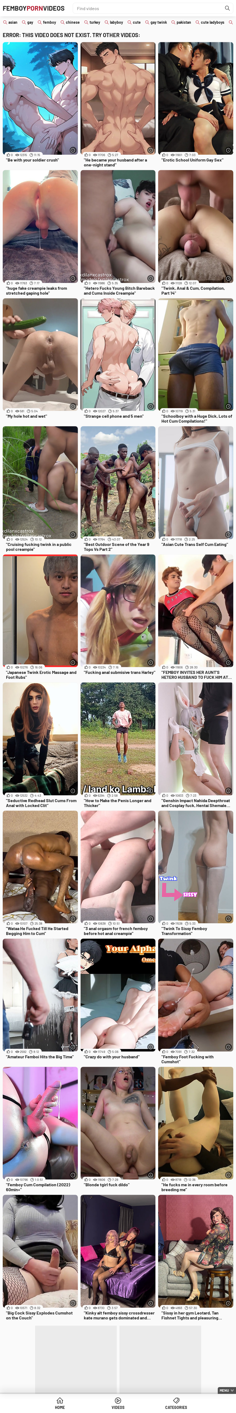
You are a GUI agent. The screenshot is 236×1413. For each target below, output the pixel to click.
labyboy (116, 22)
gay (30, 22)
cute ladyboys (212, 22)
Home (60, 1407)
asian (12, 22)
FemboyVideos (34, 8)
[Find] (228, 8)
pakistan (184, 22)
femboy (49, 22)
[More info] (73, 150)
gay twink (159, 22)
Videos (118, 1407)
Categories (176, 1407)
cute (137, 22)
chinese (73, 22)
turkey (95, 22)
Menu (224, 1390)
